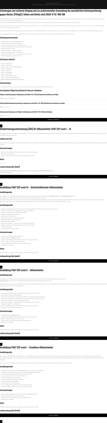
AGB (74, 4)
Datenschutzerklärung (66, 4)
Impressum (57, 4)
